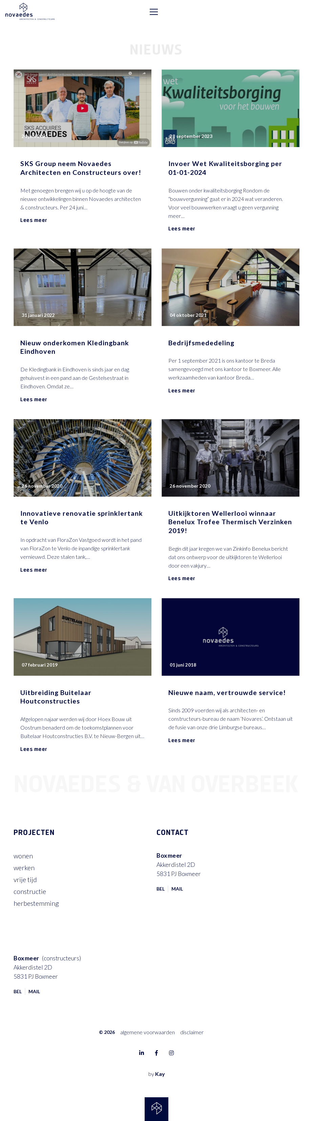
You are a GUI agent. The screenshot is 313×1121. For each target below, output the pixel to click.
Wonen (23, 856)
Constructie (30, 891)
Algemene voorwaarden (147, 1032)
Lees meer (33, 220)
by (156, 1074)
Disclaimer (192, 1032)
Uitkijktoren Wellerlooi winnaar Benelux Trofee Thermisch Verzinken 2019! (230, 521)
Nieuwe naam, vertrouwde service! (227, 692)
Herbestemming (36, 903)
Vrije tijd (25, 879)
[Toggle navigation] (300, 12)
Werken (24, 868)
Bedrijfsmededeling (201, 343)
